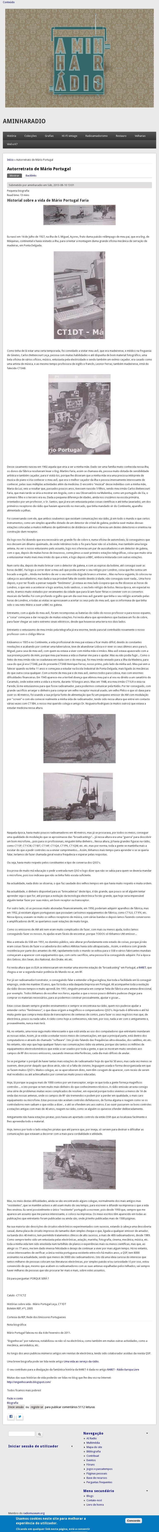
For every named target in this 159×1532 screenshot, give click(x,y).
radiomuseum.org (34, 1513)
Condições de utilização (22, 1517)
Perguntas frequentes (99, 1482)
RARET (142, 967)
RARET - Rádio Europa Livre (123, 1369)
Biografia (12, 1402)
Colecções (30, 135)
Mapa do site (94, 1447)
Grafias (49, 135)
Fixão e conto (15, 1398)
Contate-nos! (94, 1500)
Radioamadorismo (97, 135)
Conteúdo (9, 2)
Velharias (140, 135)
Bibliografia (94, 1451)
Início (10, 159)
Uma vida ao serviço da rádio (81, 1361)
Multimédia (93, 1442)
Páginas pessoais (97, 1473)
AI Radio (92, 1438)
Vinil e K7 (12, 144)
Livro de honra (95, 1504)
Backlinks (31, 175)
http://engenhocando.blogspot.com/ (29, 1382)
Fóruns (91, 1464)
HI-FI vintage (69, 135)
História (11, 135)
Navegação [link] (93, 1433)
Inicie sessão (16, 1407)
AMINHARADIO (24, 121)
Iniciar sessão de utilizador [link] (33, 1446)
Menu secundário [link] (98, 1491)
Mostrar (16, 175)
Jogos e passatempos (99, 1468)
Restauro (121, 135)
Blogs (90, 1495)
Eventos (91, 1460)
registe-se (37, 1407)
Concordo (133, 1527)
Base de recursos (97, 1477)
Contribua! (93, 1455)
